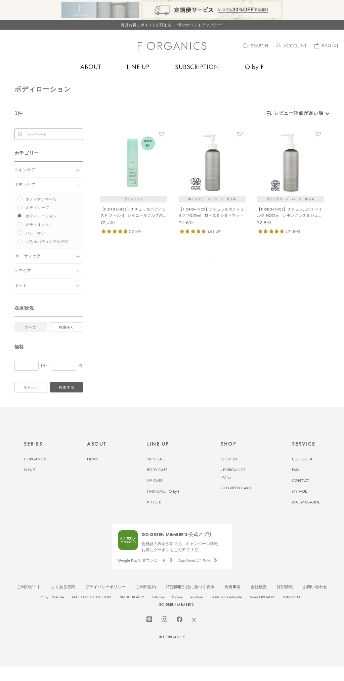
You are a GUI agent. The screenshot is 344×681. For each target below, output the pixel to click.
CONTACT (300, 495)
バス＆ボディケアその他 (47, 256)
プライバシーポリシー (105, 601)
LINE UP (138, 67)
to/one (177, 611)
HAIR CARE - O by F (163, 505)
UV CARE (154, 495)
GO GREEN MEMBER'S (176, 618)
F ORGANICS (35, 473)
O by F (254, 67)
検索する (66, 402)
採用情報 (285, 601)
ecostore (196, 611)
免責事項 (232, 601)
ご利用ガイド (29, 601)
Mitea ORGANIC (262, 611)
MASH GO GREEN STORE (92, 611)
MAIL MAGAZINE (306, 516)
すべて (31, 341)
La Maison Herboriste (226, 611)
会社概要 (259, 601)
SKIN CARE (156, 473)
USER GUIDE (302, 473)
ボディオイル (37, 239)
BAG (325, 46)
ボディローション (82, 86)
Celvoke (158, 611)
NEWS (92, 473)
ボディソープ (37, 222)
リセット (31, 402)
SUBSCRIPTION (197, 67)
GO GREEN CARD (236, 502)
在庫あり (66, 341)
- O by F (227, 491)
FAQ (295, 484)
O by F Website (52, 611)
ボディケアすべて (41, 213)
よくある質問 (63, 601)
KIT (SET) (154, 516)
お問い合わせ (315, 601)
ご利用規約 (146, 601)
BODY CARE (157, 484)
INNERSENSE (293, 611)
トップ (20, 86)
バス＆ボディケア (46, 86)
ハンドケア (35, 247)
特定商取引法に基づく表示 (190, 601)
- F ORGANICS (233, 484)
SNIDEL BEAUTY (132, 611)
